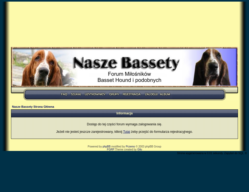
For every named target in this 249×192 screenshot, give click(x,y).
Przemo (130, 146)
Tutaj (126, 132)
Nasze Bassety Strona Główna (33, 106)
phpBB (107, 146)
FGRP (110, 149)
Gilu (139, 149)
